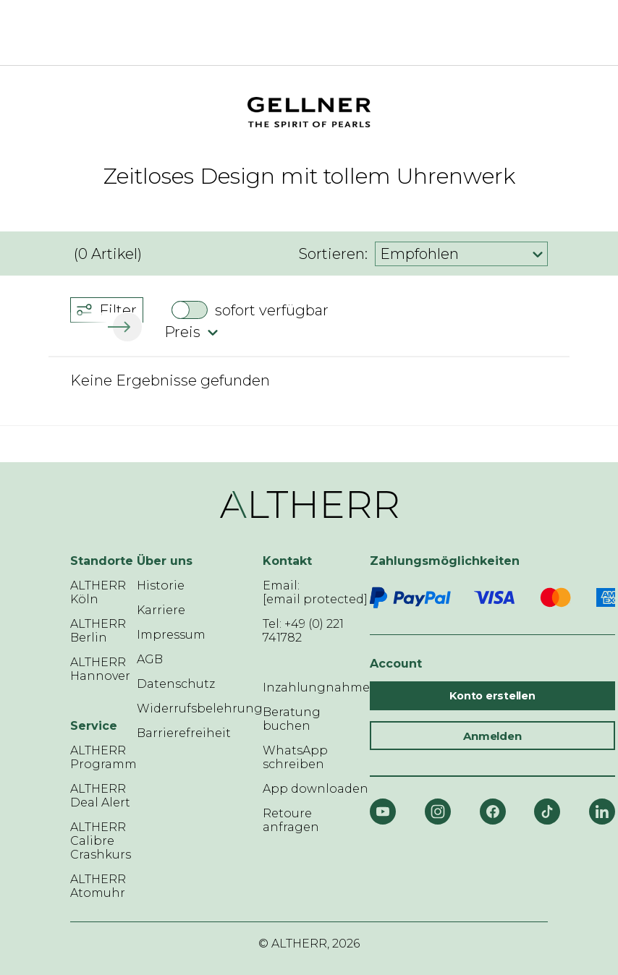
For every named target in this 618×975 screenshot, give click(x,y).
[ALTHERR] (287, 32)
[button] (124, 326)
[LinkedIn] (602, 812)
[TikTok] (547, 812)
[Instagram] (438, 812)
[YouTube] (383, 812)
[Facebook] (493, 812)
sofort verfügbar (272, 310)
